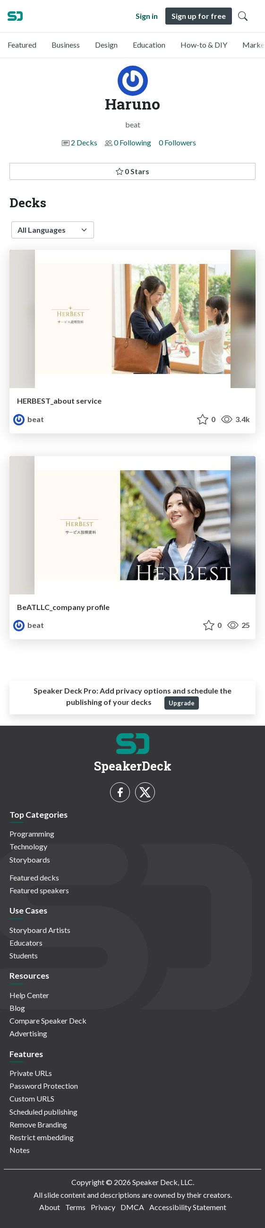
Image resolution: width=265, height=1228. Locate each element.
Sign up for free (198, 15)
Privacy (103, 1207)
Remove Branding (38, 1124)
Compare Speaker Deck (47, 1020)
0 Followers (177, 142)
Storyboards (29, 859)
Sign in (147, 15)
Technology (28, 846)
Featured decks (34, 877)
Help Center (29, 995)
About (49, 1207)
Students (23, 955)
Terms (75, 1207)
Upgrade (182, 703)
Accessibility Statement (187, 1207)
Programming (31, 833)
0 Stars (132, 171)
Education (149, 44)
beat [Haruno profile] (28, 419)
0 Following (132, 142)
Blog (17, 1007)
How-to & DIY (203, 44)
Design (106, 44)
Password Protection (43, 1085)
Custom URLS (31, 1098)
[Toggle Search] (243, 16)
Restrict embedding (41, 1137)
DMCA (132, 1207)
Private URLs (30, 1072)
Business (65, 44)
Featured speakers (39, 890)
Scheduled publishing (43, 1111)
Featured (22, 44)
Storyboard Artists (39, 929)
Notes (19, 1149)
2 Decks (84, 142)
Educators (26, 942)
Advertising (28, 1033)
